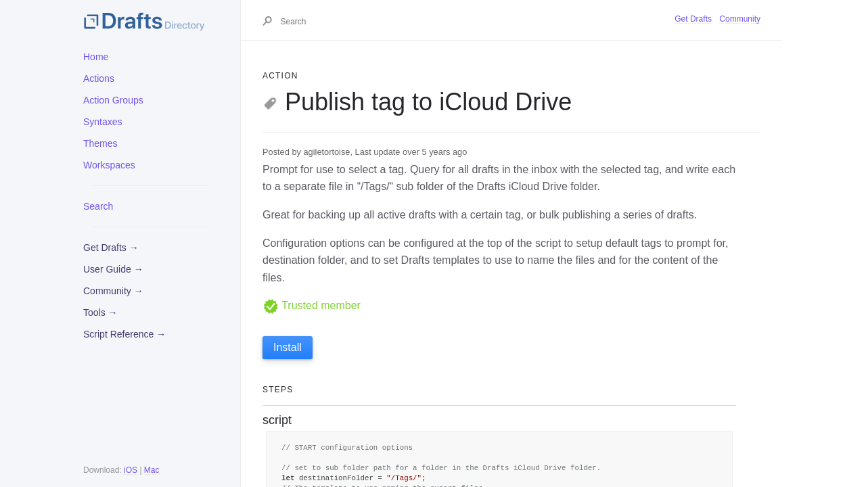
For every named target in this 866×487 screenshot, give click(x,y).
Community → (113, 290)
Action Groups (113, 100)
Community (739, 19)
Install (287, 347)
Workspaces (109, 165)
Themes (100, 143)
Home (95, 56)
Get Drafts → (111, 247)
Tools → (100, 312)
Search (98, 206)
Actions (98, 78)
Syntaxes (102, 121)
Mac (152, 470)
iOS (130, 470)
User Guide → (113, 269)
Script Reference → (124, 334)
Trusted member (312, 305)
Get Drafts (693, 19)
